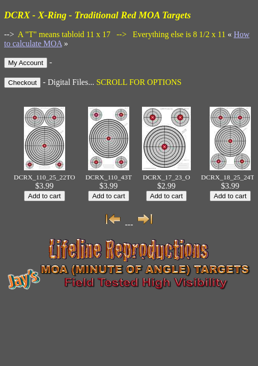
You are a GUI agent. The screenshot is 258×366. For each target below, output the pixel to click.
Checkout (22, 82)
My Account (25, 63)
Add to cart (44, 196)
